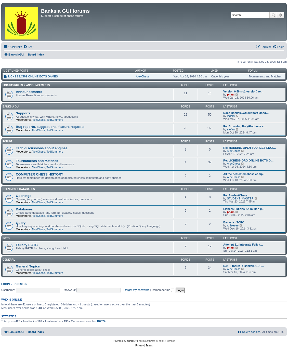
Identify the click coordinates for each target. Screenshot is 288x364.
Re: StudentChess (235, 195)
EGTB (6, 238)
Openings (23, 196)
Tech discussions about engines (42, 148)
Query (20, 223)
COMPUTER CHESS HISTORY (39, 174)
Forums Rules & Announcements (26, 85)
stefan (231, 129)
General (9, 259)
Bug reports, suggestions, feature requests (50, 127)
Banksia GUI (11, 106)
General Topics (28, 266)
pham (230, 94)
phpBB (131, 341)
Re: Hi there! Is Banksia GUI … (243, 265)
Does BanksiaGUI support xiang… (246, 112)
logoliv (231, 115)
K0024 (101, 321)
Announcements (29, 92)
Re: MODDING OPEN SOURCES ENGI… (249, 147)
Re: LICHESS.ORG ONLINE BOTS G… (248, 160)
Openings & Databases (19, 189)
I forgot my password (136, 289)
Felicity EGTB (27, 245)
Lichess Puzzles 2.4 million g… (244, 208)
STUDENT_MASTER (240, 198)
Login (5, 284)
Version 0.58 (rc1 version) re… (243, 91)
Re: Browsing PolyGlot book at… (245, 126)
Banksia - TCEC (233, 222)
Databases (24, 209)
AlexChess (142, 76)
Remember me (163, 289)
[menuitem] (28, 47)
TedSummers (54, 119)
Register (21, 284)
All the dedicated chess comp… (244, 174)
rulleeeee (233, 225)
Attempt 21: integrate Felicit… (243, 244)
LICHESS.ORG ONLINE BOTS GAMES (33, 76)
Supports (23, 113)
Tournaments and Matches (37, 161)
